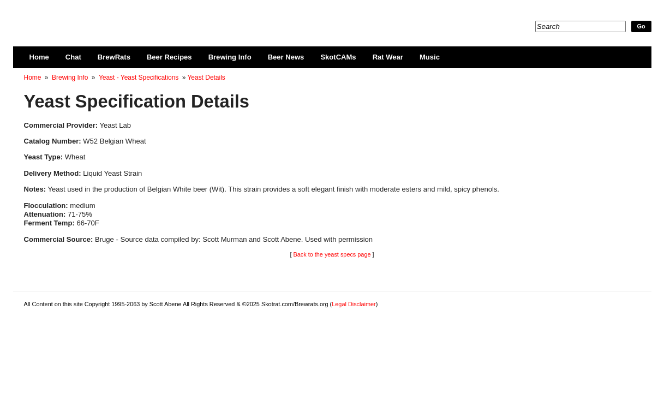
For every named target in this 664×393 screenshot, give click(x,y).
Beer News (286, 57)
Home (39, 57)
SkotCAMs (338, 57)
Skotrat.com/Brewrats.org (150, 16)
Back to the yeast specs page (331, 254)
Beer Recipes (169, 57)
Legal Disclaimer (353, 304)
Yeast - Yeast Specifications (138, 77)
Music (430, 57)
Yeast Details (206, 77)
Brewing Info (230, 57)
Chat (73, 57)
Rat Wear (388, 57)
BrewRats (114, 57)
